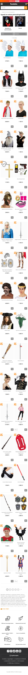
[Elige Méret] (16, 429)
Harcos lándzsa (21, 360)
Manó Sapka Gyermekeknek (7, 542)
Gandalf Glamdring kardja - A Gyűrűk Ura (7, 422)
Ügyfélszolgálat (14, 655)
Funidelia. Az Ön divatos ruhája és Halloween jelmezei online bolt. (13, 4)
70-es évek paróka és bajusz (7, 300)
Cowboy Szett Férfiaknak (7, 88)
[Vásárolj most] (12, 66)
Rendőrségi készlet (21, 179)
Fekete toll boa (21, 148)
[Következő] (21, 589)
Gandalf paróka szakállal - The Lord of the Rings (7, 149)
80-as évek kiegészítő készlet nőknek (21, 210)
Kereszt (7, 179)
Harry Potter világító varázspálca (7, 452)
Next (27, 23)
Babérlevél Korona (21, 300)
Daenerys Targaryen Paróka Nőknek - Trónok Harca (7, 240)
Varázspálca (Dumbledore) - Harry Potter (7, 513)
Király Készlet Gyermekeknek (7, 118)
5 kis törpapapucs (7, 57)
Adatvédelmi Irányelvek (10, 661)
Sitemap (17, 663)
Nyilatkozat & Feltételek (20, 659)
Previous (1, 23)
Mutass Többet (5, 609)
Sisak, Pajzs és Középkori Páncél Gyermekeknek (7, 270)
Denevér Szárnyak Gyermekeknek (21, 543)
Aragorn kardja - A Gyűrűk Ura (21, 239)
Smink (20, 28)
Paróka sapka (21, 118)
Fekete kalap (7, 330)
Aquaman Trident (7, 573)
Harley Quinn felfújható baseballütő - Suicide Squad (7, 361)
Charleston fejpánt (7, 391)
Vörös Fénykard (21, 482)
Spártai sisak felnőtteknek (7, 209)
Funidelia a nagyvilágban (8, 659)
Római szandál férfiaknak (21, 269)
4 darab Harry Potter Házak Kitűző (20, 513)
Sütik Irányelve (20, 661)
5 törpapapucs (21, 57)
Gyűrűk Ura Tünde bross (21, 330)
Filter (3, 33)
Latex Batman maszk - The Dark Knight (20, 88)
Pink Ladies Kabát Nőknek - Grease (20, 422)
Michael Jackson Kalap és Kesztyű (21, 391)
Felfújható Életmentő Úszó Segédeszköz (20, 452)
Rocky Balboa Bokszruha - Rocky (21, 573)
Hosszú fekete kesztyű (7, 482)
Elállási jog (11, 663)
